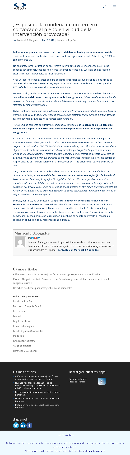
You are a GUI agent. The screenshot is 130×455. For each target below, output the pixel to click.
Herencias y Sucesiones (25, 350)
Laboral (17, 316)
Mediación (18, 335)
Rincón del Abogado (23, 326)
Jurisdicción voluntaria (24, 340)
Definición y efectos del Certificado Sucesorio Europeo (37, 400)
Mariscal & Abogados (28, 40)
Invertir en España (66, 40)
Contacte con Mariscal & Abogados (78, 249)
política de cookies (94, 451)
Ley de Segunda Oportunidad (28, 331)
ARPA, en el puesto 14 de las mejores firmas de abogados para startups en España (56, 274)
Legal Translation (22, 321)
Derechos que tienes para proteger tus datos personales (42, 287)
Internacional (20, 311)
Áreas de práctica (22, 345)
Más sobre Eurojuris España (27, 306)
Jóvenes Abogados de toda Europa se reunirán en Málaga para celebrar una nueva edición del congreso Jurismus (37, 385)
